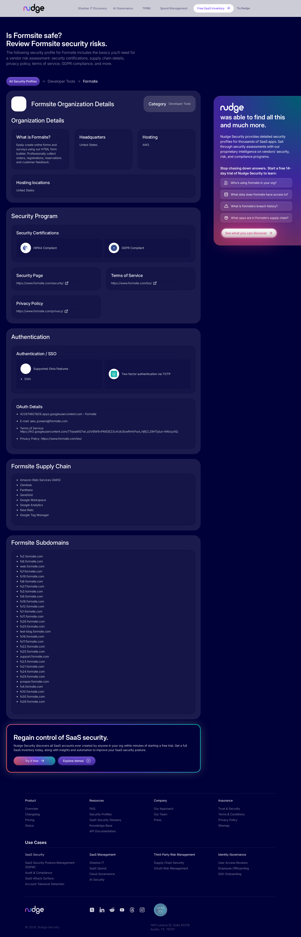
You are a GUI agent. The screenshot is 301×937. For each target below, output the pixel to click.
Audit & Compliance (38, 872)
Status (29, 825)
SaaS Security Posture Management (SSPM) (50, 865)
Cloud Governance (102, 874)
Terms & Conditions (231, 814)
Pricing (29, 820)
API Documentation (102, 831)
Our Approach (163, 808)
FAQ (92, 808)
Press (157, 820)
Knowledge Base (100, 825)
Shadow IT (96, 862)
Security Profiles (100, 814)
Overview (31, 808)
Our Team (160, 814)
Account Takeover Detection (44, 884)
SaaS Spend (97, 868)
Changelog (32, 814)
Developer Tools (61, 81)
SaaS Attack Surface (39, 878)
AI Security (97, 879)
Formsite (90, 81)
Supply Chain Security (169, 862)
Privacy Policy (227, 820)
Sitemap (224, 825)
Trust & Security (229, 808)
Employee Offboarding (233, 868)
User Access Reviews (232, 862)
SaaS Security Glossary (105, 820)
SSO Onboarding (229, 874)
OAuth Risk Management (171, 868)
